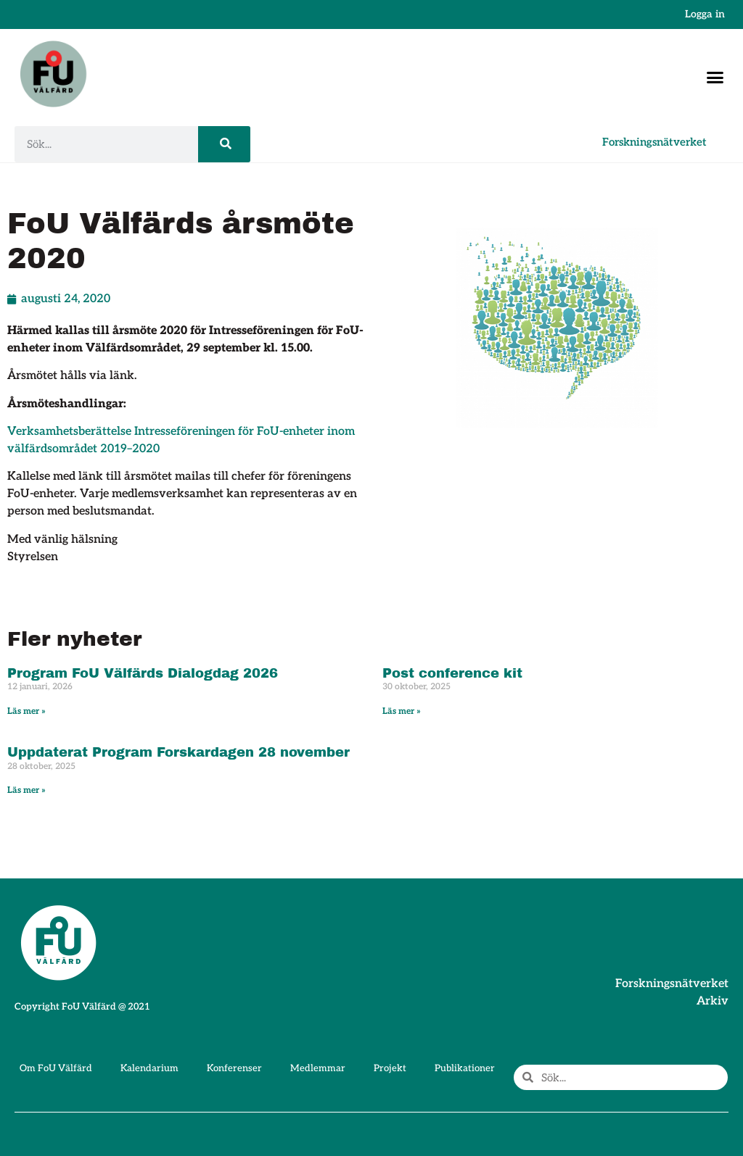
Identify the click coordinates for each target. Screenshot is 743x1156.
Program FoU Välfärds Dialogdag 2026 (142, 673)
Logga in (705, 14)
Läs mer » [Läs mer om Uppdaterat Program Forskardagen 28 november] (26, 790)
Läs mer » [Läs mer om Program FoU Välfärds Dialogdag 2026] (26, 711)
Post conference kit (452, 673)
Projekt (390, 1068)
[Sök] (224, 144)
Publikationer (465, 1068)
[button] (715, 77)
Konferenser (234, 1068)
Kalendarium (149, 1068)
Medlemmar (317, 1068)
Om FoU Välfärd (56, 1068)
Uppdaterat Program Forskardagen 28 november (178, 752)
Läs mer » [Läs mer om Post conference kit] (401, 711)
